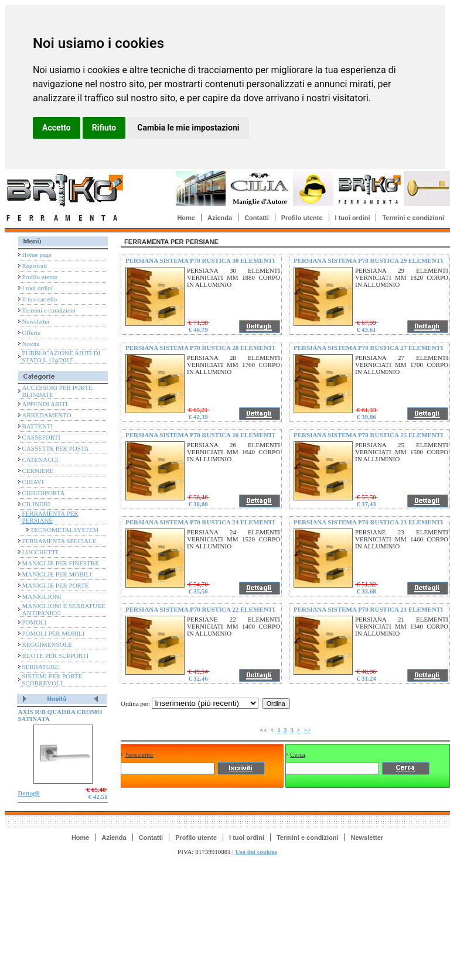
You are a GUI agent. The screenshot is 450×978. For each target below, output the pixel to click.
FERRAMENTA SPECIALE (59, 540)
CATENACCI (40, 459)
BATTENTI (37, 426)
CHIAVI (33, 481)
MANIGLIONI (42, 596)
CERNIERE (38, 470)
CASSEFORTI (41, 437)
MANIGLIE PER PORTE (55, 585)
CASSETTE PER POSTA (55, 448)
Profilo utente (302, 217)
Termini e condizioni (413, 217)
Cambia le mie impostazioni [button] (188, 127)
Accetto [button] (56, 127)
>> (307, 729)
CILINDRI (36, 503)
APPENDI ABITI (45, 403)
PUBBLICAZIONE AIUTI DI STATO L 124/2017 (61, 356)
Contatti (256, 217)
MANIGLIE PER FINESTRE (60, 563)
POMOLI (34, 622)
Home (186, 217)
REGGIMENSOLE (47, 644)
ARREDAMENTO (46, 414)
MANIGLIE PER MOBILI (57, 574)
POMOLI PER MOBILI (53, 633)
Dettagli (29, 793)
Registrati (34, 265)
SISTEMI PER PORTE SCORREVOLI (52, 679)
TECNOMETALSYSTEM (64, 529)
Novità (31, 343)
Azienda (219, 217)
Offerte (31, 332)
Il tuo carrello (39, 299)
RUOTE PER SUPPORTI (55, 655)
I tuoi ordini (352, 217)
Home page (37, 254)
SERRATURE (40, 666)
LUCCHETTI (40, 551)
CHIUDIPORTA (43, 492)
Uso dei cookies (256, 851)
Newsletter (36, 321)
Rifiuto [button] (104, 127)
